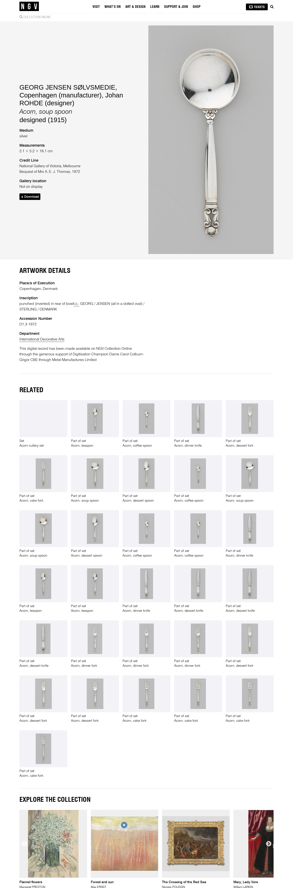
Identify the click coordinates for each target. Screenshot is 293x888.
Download (30, 196)
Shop (197, 7)
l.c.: (76, 304)
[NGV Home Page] (29, 6)
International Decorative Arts (41, 339)
